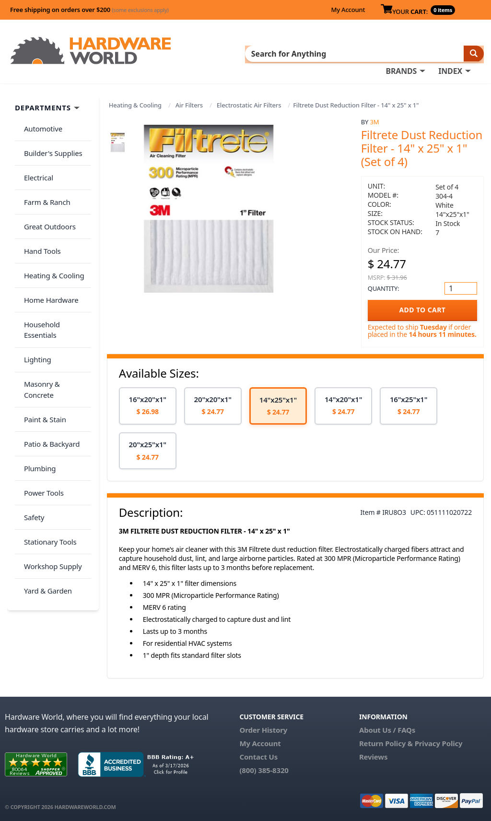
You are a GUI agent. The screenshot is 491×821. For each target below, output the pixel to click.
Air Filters (189, 103)
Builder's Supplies (50, 142)
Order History (263, 727)
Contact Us (258, 754)
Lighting (34, 294)
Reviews (373, 754)
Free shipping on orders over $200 (89, 9)
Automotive (40, 124)
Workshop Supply (50, 446)
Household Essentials (56, 275)
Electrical (35, 162)
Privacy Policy (439, 741)
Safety (31, 408)
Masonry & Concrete (54, 313)
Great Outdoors (46, 199)
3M (374, 120)
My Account (348, 9)
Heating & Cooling (135, 103)
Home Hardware (48, 256)
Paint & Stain (42, 332)
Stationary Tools (47, 427)
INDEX (450, 53)
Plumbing (36, 370)
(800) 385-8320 (263, 768)
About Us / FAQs (387, 727)
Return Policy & (386, 741)
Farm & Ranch (44, 180)
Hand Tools (39, 218)
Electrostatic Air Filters (249, 103)
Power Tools (40, 389)
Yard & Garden (45, 465)
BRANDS (401, 53)
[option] (147, 404)
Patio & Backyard (48, 351)
